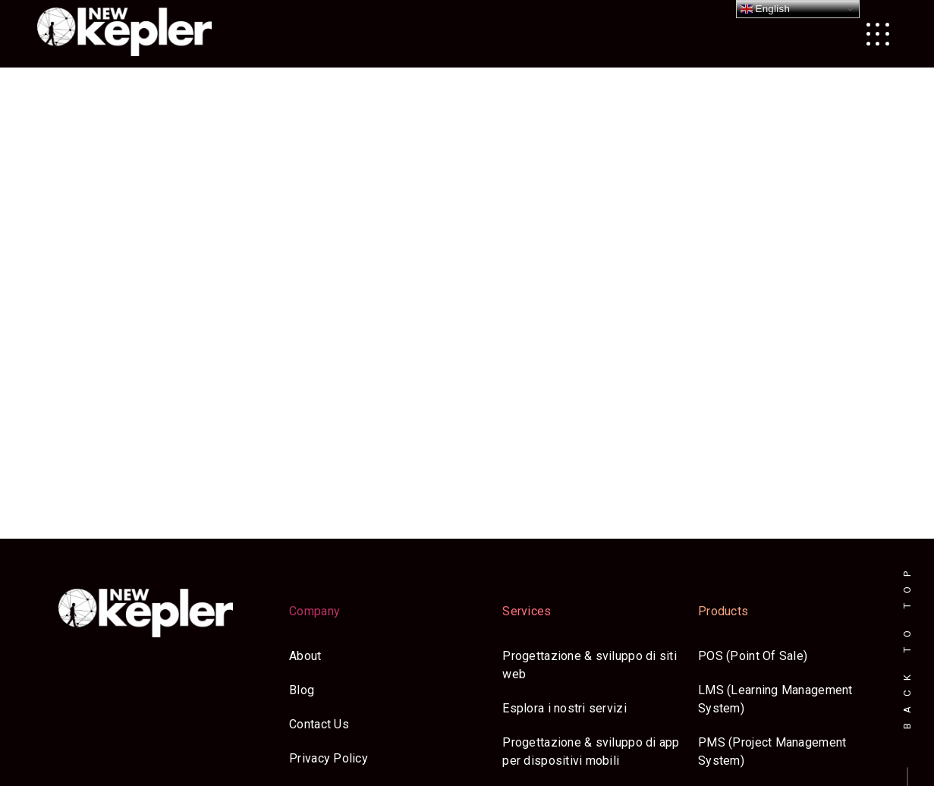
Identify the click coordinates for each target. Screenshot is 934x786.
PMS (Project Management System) (772, 751)
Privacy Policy (328, 758)
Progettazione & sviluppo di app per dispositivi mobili (590, 751)
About (305, 656)
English (766, 9)
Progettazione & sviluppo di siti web (589, 665)
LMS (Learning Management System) (775, 699)
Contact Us (319, 724)
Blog (301, 690)
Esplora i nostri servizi (564, 708)
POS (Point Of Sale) (752, 656)
